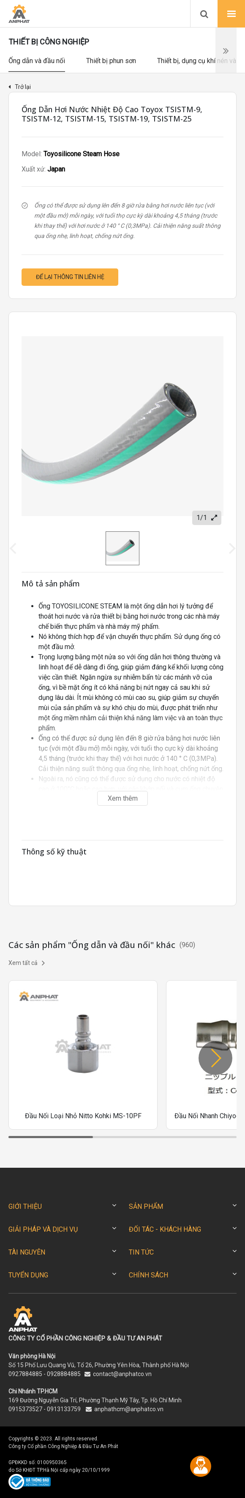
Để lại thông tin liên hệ (70, 277)
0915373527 (25, 1409)
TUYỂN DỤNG (28, 1275)
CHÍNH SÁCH (148, 1275)
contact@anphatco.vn (122, 1374)
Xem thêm (123, 798)
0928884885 (64, 1374)
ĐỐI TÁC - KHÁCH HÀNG (165, 1229)
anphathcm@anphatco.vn (128, 1409)
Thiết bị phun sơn (111, 61)
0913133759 (64, 1409)
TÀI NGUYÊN (26, 1252)
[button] (215, 1058)
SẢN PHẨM (146, 1206)
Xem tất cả (26, 963)
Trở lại (19, 86)
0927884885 (25, 1374)
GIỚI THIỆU (25, 1206)
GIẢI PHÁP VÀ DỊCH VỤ (43, 1229)
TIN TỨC (141, 1252)
